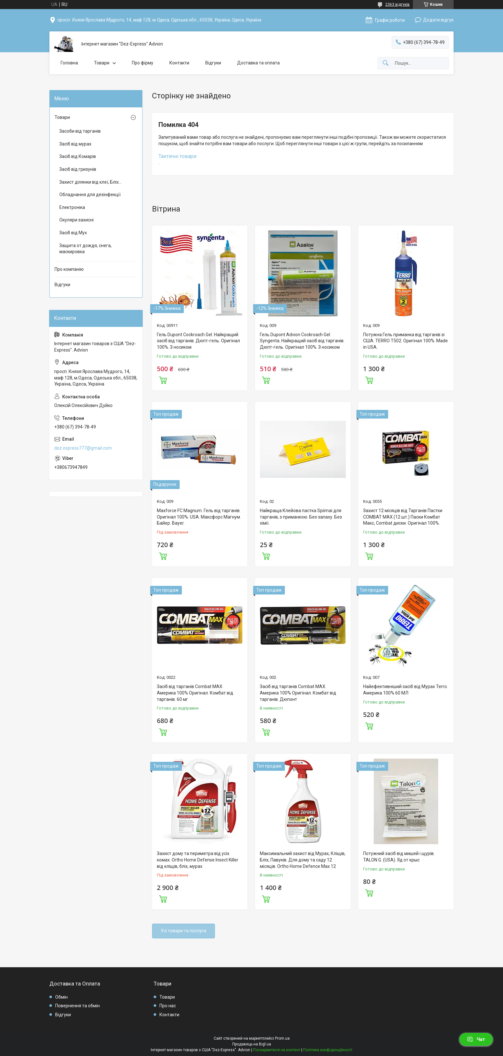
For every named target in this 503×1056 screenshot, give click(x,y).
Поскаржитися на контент (276, 1050)
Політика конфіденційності (327, 1050)
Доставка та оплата (258, 62)
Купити (163, 379)
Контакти (179, 62)
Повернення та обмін (77, 1005)
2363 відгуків (397, 4)
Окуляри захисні (76, 219)
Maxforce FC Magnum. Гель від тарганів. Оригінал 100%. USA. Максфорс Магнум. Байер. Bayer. (199, 517)
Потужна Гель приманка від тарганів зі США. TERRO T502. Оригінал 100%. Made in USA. (405, 341)
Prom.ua (282, 1038)
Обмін (61, 997)
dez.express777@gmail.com (83, 448)
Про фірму (142, 62)
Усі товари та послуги (183, 930)
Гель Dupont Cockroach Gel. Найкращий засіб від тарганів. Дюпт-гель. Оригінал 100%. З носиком (198, 341)
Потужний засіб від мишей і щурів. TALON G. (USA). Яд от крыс (399, 856)
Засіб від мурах (75, 143)
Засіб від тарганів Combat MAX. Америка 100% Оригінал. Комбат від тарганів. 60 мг (195, 693)
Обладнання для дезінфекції (90, 194)
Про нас (167, 1005)
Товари (101, 62)
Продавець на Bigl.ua (251, 1044)
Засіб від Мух (73, 232)
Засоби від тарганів (80, 131)
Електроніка (72, 207)
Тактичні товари (177, 156)
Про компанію (69, 269)
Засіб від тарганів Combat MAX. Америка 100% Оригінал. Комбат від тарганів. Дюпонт (298, 693)
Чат (476, 1039)
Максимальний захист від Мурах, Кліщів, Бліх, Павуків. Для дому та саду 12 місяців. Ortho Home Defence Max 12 (302, 860)
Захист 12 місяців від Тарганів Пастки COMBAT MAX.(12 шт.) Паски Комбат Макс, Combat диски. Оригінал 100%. (402, 517)
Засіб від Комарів (77, 156)
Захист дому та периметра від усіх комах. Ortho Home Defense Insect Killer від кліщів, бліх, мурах (197, 860)
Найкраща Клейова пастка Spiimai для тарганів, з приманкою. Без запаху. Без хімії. (301, 517)
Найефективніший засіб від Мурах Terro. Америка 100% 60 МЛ (405, 689)
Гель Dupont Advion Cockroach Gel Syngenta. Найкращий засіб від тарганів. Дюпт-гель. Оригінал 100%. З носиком (302, 341)
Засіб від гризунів (77, 169)
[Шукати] (385, 63)
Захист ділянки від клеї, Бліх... (90, 182)
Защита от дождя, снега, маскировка (85, 248)
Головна (69, 62)
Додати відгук (438, 19)
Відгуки (213, 62)
